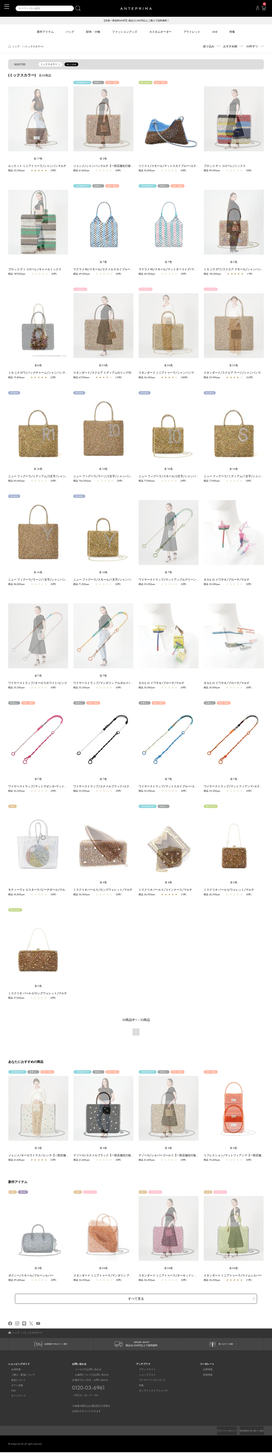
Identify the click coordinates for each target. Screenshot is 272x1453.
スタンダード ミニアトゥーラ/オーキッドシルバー (172, 1276)
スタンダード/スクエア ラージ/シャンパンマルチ (235, 373)
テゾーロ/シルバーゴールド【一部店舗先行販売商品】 (175, 1155)
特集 (138, 1386)
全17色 (38, 159)
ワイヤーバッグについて (149, 1381)
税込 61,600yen (81, 170)
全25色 (103, 365)
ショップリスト (144, 1375)
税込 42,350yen (212, 894)
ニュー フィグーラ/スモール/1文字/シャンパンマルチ (107, 580)
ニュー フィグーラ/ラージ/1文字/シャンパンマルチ (41, 580)
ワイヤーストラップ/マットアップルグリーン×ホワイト (174, 580)
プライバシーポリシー (220, 1431)
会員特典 (13, 1370)
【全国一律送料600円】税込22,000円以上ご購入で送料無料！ (136, 20)
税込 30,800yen (16, 894)
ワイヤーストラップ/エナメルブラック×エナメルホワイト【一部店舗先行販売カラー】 (128, 786)
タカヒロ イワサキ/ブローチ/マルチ (226, 580)
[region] (38, 119)
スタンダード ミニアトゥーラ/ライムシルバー (235, 1276)
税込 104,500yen (82, 481)
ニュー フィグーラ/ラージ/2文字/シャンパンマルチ (106, 476)
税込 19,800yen (16, 377)
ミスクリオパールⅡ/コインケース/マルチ (165, 890)
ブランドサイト (144, 1370)
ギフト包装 (14, 1386)
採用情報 (204, 1375)
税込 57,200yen (16, 998)
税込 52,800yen (147, 170)
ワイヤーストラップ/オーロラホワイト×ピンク (37, 683)
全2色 (103, 159)
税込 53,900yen (212, 377)
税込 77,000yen (147, 481)
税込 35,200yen (16, 170)
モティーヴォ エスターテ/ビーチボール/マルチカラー (42, 890)
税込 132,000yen (212, 274)
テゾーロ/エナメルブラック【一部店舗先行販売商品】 (109, 1155)
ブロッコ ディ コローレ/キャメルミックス (34, 269)
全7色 (103, 262)
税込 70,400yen (214, 1160)
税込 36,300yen (147, 377)
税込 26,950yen (147, 894)
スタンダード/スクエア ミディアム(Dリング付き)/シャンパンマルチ (116, 373)
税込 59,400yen (18, 1280)
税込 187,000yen (16, 274)
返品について (15, 1381)
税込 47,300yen (81, 377)
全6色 (38, 365)
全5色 (233, 1148)
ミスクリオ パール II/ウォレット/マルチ (229, 890)
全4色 (103, 882)
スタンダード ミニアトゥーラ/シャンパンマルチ (169, 373)
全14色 (38, 469)
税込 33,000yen (212, 584)
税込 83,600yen (16, 481)
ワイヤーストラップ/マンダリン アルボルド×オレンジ (107, 683)
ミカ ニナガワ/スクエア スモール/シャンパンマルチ (237, 269)
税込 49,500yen (81, 274)
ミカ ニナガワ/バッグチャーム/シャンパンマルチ (39, 373)
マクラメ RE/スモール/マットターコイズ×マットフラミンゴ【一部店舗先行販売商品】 (193, 269)
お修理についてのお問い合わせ (89, 1375)
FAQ (10, 1391)
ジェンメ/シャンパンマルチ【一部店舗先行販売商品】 (107, 166)
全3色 (234, 882)
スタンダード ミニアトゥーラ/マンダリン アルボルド (109, 1276)
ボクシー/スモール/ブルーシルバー (33, 1276)
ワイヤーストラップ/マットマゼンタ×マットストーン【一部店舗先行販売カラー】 (60, 786)
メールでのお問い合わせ (85, 1370)
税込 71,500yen (81, 584)
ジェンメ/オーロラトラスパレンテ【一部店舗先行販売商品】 (48, 1155)
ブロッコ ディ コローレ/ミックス (225, 166)
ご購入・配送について (20, 1375)
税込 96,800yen (16, 584)
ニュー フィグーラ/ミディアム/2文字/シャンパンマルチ (43, 476)
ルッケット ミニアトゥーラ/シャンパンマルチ (37, 166)
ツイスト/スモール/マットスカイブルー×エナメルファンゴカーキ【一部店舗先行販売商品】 (197, 166)
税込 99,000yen (212, 170)
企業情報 (204, 1370)
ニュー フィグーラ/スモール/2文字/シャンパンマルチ (173, 476)
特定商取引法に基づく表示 (249, 1431)
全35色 (233, 365)
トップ (15, 46)
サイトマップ (15, 1396)
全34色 (168, 365)
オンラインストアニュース (150, 1391)
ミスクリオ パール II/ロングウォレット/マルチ (37, 993)
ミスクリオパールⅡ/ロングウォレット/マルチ (102, 890)
